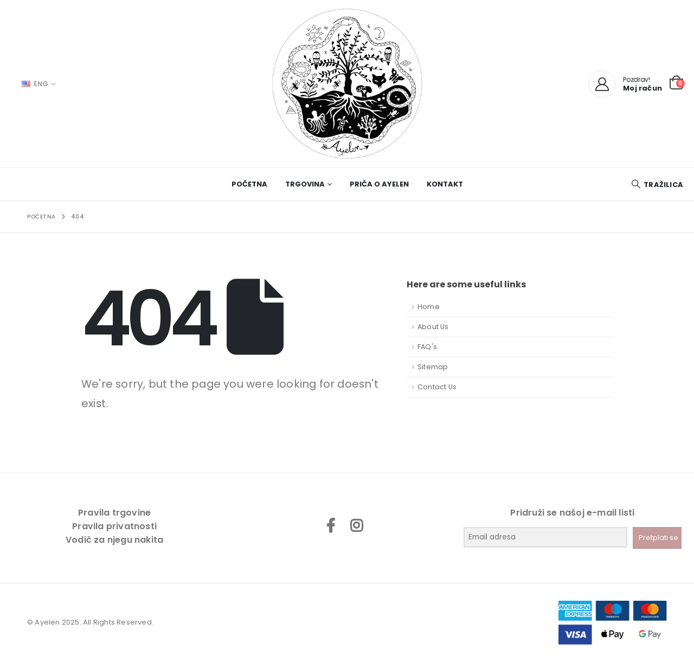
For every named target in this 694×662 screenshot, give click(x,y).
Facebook (331, 525)
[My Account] (601, 84)
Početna (249, 184)
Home (428, 306)
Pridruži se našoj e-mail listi (572, 512)
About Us (433, 326)
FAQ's (427, 346)
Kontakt (445, 184)
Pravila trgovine (114, 512)
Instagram (356, 525)
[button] (657, 184)
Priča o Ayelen (379, 184)
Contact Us (437, 386)
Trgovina (305, 184)
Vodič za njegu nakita (114, 540)
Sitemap (432, 366)
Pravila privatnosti (114, 526)
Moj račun (642, 88)
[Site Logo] (347, 83)
